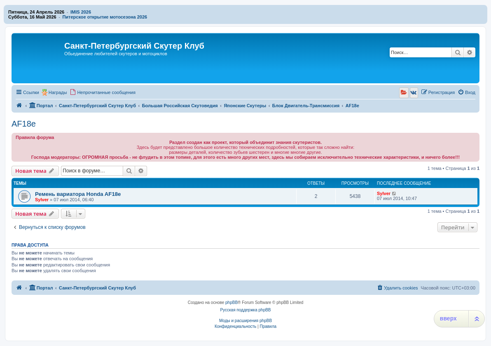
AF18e (24, 123)
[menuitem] (103, 92)
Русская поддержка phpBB (245, 310)
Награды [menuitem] (58, 92)
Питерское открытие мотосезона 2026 (104, 16)
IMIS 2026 (80, 11)
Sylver (42, 199)
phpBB (231, 302)
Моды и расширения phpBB (245, 320)
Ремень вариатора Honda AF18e (78, 194)
